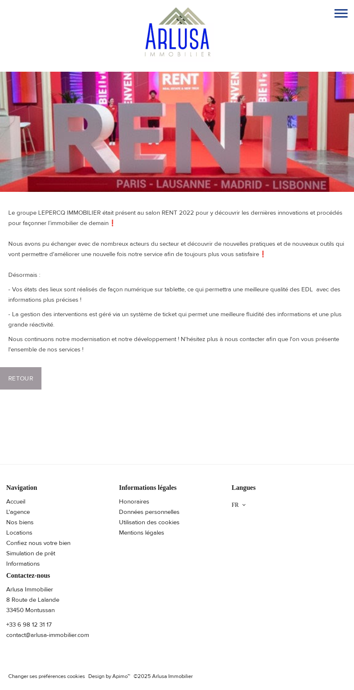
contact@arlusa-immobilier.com (47, 635)
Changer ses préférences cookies (46, 676)
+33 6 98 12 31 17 (29, 624)
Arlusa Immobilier (29, 589)
